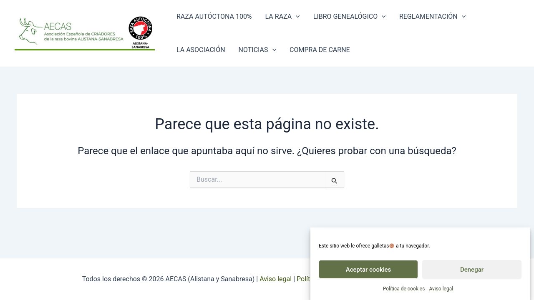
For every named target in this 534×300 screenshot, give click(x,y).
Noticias (258, 50)
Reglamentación (432, 16)
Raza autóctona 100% (214, 16)
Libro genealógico (349, 16)
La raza (282, 16)
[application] (296, 16)
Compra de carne (320, 50)
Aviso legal (441, 292)
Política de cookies (404, 292)
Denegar (472, 272)
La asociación (200, 50)
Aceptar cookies (368, 272)
